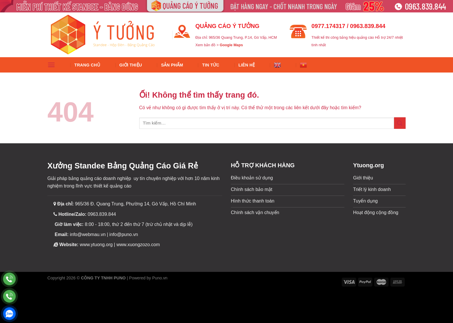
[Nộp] (400, 123)
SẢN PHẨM (172, 65)
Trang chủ (87, 65)
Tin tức (210, 65)
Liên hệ (246, 65)
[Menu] (51, 65)
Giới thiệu (130, 65)
